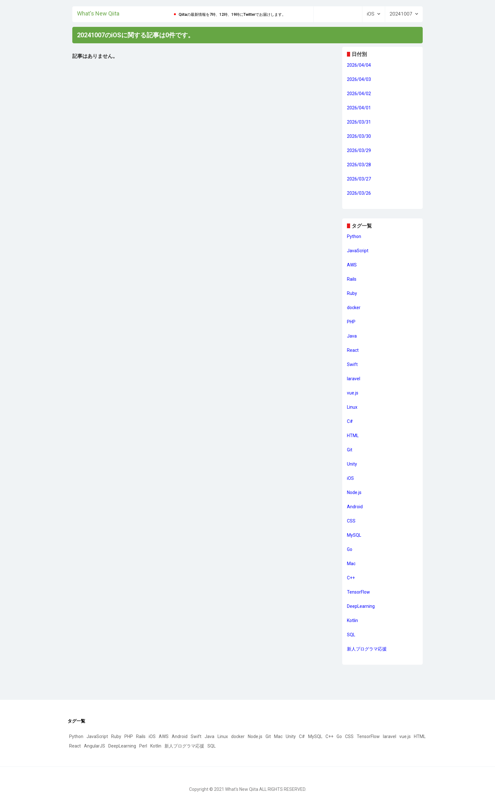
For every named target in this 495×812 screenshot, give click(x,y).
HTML (353, 435)
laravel (353, 379)
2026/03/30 (359, 136)
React (353, 350)
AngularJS (94, 745)
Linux (352, 407)
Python (354, 236)
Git (349, 450)
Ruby (352, 293)
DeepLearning (361, 606)
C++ (351, 578)
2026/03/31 (359, 122)
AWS (352, 265)
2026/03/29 (359, 150)
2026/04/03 (359, 79)
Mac (351, 563)
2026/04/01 (359, 107)
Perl (143, 745)
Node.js (354, 492)
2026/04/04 (359, 65)
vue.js (352, 393)
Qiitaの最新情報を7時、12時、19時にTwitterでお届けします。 (232, 14)
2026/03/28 (359, 164)
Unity (352, 464)
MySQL (354, 535)
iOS (350, 478)
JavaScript (357, 250)
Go (349, 549)
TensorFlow (358, 592)
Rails (351, 279)
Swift (352, 364)
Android (355, 507)
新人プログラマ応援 (367, 649)
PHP (351, 322)
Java (352, 336)
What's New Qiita (98, 13)
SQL (351, 635)
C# (350, 421)
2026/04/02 (359, 93)
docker (354, 307)
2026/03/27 (359, 178)
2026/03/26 (359, 193)
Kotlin (352, 620)
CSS (351, 521)
